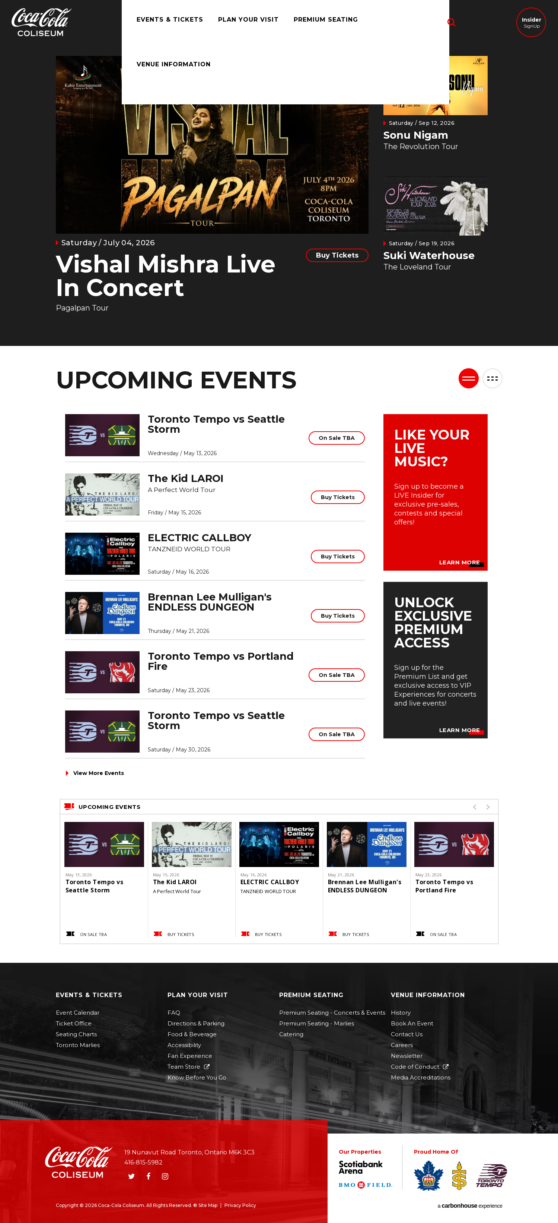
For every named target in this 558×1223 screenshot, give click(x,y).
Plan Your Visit (241, 22)
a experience (470, 1205)
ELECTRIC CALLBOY (199, 538)
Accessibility (184, 1045)
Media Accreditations (420, 1077)
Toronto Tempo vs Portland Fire (221, 661)
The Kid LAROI (186, 478)
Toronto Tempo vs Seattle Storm (216, 424)
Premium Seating (318, 22)
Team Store (184, 1066)
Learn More (459, 562)
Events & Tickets (162, 22)
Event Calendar (77, 1012)
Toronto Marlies (78, 1045)
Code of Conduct (415, 1066)
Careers (402, 1045)
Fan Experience (190, 1055)
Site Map (207, 1205)
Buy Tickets (337, 255)
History (401, 1012)
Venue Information (403, 22)
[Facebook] (148, 1176)
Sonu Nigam (415, 135)
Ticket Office (74, 1023)
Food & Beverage (192, 1034)
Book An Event (412, 1023)
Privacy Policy (240, 1205)
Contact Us (407, 1034)
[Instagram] (165, 1176)
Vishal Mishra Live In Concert (165, 276)
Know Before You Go (197, 1077)
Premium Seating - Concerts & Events (332, 1012)
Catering (291, 1034)
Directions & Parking (196, 1023)
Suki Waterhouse (429, 255)
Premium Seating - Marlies (316, 1023)
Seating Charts (76, 1034)
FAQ (174, 1012)
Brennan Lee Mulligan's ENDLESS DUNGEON (210, 602)
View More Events (98, 773)
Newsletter (407, 1055)
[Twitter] (131, 1176)
